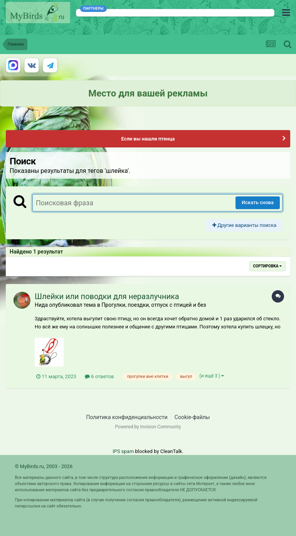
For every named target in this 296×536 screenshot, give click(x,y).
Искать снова (258, 202)
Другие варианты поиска (244, 225)
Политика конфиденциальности (127, 417)
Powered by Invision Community (148, 426)
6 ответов (99, 376)
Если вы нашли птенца (148, 139)
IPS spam (123, 451)
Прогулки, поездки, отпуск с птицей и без (153, 305)
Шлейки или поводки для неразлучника (107, 296)
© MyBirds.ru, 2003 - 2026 (43, 466)
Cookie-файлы (192, 417)
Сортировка (267, 266)
